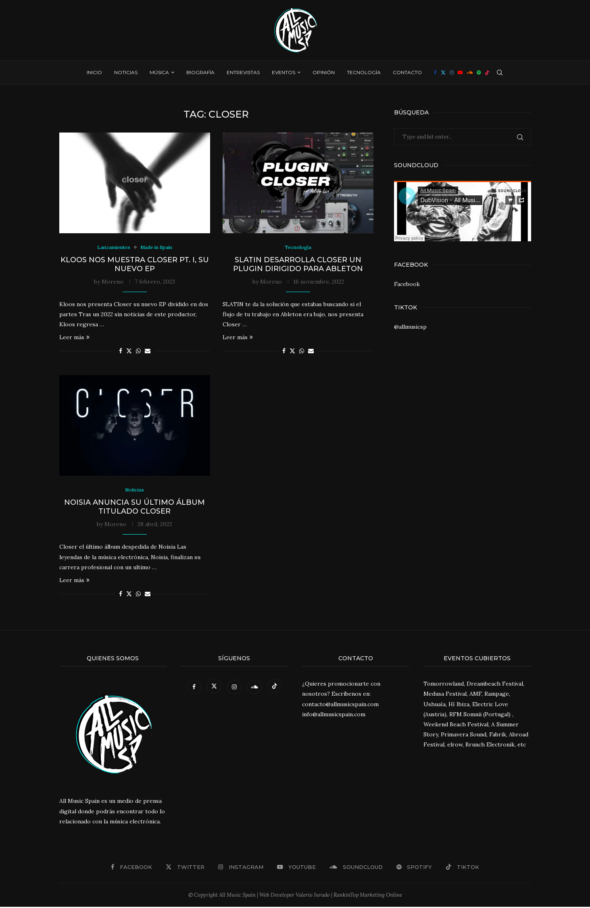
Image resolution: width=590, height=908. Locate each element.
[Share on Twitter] (129, 351)
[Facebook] (435, 72)
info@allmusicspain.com (333, 715)
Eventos (283, 72)
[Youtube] (460, 72)
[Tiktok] (487, 72)
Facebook (407, 284)
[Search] (500, 72)
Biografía (200, 72)
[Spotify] (479, 72)
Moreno (112, 282)
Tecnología (364, 72)
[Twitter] (443, 72)
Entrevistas (243, 72)
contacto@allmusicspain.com (340, 705)
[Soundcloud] (470, 72)
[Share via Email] (147, 351)
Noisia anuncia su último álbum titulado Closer (134, 508)
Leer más (74, 338)
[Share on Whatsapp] (138, 351)
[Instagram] (452, 72)
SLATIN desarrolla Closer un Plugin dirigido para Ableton (298, 265)
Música (159, 72)
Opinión (324, 72)
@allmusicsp (410, 326)
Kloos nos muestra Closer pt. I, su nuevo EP (134, 265)
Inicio (94, 72)
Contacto (407, 72)
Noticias (126, 72)
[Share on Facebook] (120, 351)
